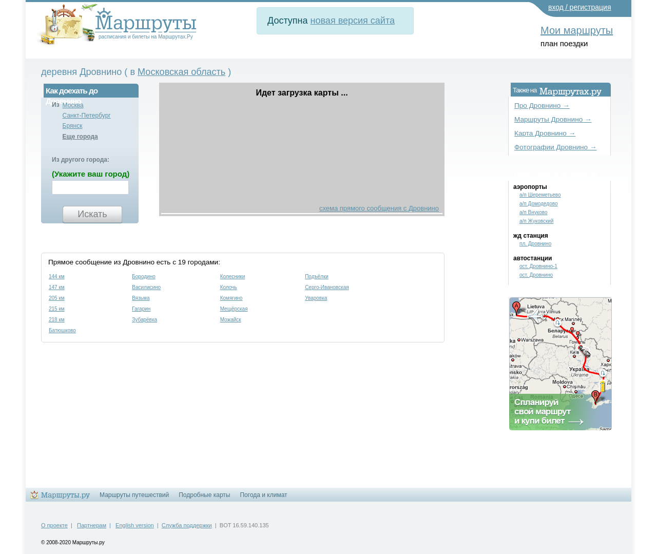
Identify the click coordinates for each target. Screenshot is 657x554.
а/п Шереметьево (540, 195)
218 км (57, 319)
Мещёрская (234, 309)
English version (134, 525)
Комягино (231, 298)
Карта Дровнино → (544, 133)
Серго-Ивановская (327, 287)
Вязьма (140, 298)
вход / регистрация (579, 7)
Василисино (146, 287)
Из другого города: (80, 159)
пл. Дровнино (535, 243)
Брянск (73, 125)
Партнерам (91, 525)
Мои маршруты (576, 30)
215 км (57, 309)
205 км (57, 298)
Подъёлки (316, 276)
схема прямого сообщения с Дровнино (379, 208)
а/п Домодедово (538, 203)
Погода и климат (263, 495)
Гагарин (141, 309)
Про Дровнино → (542, 105)
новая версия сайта (353, 20)
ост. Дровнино (536, 275)
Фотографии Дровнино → (555, 147)
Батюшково (62, 330)
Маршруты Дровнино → (553, 119)
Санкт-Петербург (87, 115)
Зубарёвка (144, 319)
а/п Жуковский (536, 221)
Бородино (144, 276)
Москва (73, 105)
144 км (57, 276)
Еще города (80, 136)
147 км (57, 287)
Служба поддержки (187, 525)
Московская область (181, 72)
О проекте (54, 525)
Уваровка (316, 298)
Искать (92, 214)
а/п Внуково (533, 212)
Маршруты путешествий (134, 495)
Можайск (230, 319)
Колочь (228, 287)
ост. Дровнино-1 (538, 266)
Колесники (232, 276)
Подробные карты (204, 495)
